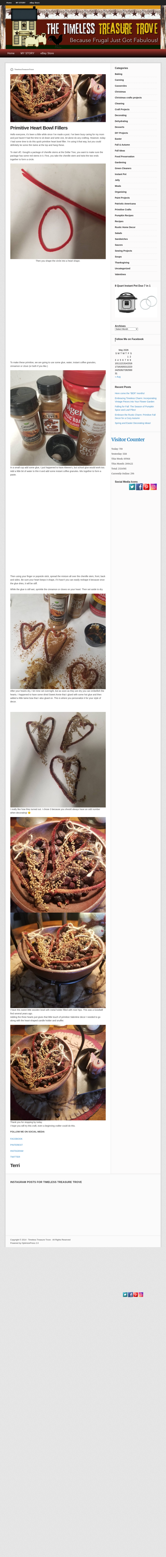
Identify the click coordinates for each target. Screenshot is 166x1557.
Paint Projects (122, 197)
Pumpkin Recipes (124, 215)
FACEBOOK (16, 1139)
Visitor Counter (128, 439)
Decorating (121, 115)
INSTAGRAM (16, 1151)
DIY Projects (121, 133)
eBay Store (35, 3)
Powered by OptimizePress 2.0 (24, 1243)
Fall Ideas (120, 150)
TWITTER (15, 1157)
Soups (118, 256)
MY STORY (21, 3)
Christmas (120, 91)
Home (9, 3)
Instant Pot (120, 174)
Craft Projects (122, 109)
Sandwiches (121, 239)
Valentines (120, 274)
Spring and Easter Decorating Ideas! (133, 423)
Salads (118, 233)
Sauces (119, 245)
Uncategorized (122, 268)
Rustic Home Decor (125, 227)
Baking (118, 74)
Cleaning (119, 103)
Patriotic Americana (125, 203)
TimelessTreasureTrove (24, 69)
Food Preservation (125, 156)
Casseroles (121, 86)
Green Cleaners (123, 168)
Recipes (119, 221)
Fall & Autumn (122, 144)
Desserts (119, 127)
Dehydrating (121, 121)
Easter (118, 139)
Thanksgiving (122, 262)
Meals (118, 186)
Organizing (121, 192)
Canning (119, 80)
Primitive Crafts (123, 209)
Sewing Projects (123, 251)
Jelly (117, 180)
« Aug (118, 376)
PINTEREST (16, 1145)
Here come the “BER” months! (130, 393)
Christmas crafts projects (128, 97)
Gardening (120, 162)
